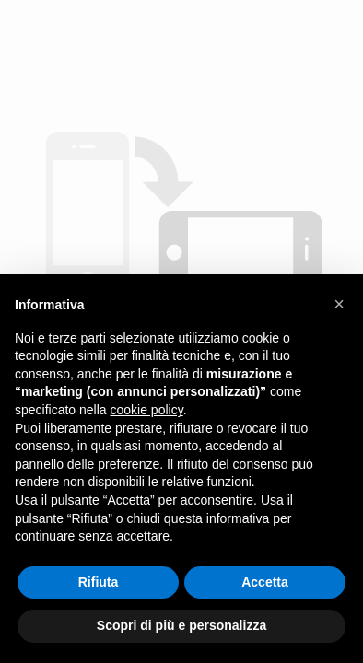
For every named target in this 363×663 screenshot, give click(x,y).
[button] (339, 304)
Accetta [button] (264, 582)
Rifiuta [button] (98, 582)
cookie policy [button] (147, 409)
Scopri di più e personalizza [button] (181, 625)
